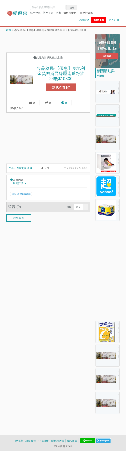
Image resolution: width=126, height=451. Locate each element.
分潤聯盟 (83, 20)
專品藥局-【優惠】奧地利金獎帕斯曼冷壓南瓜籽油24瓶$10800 (61, 73)
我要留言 (18, 218)
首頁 (8, 30)
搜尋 (72, 8)
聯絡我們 (30, 441)
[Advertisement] (48, 42)
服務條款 (72, 441)
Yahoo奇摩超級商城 (20, 168)
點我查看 (61, 87)
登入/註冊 (114, 20)
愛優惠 (19, 441)
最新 (78, 207)
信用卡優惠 (69, 13)
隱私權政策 (57, 441)
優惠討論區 (86, 13)
